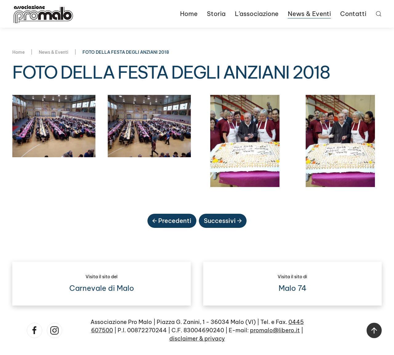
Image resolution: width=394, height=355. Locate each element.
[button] (379, 14)
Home (189, 14)
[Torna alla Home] (43, 14)
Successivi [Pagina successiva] (223, 220)
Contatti (353, 14)
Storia (216, 14)
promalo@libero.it (275, 330)
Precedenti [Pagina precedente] (171, 220)
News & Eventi (309, 14)
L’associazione (257, 14)
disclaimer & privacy (197, 338)
